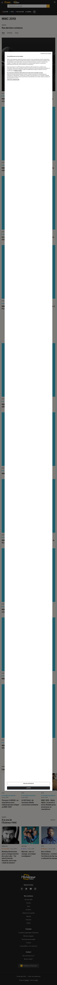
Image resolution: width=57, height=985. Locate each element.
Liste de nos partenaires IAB (13, 79)
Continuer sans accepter (46, 53)
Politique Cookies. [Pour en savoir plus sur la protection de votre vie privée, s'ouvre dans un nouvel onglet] (18, 70)
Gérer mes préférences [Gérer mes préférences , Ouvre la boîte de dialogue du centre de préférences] (28, 783)
